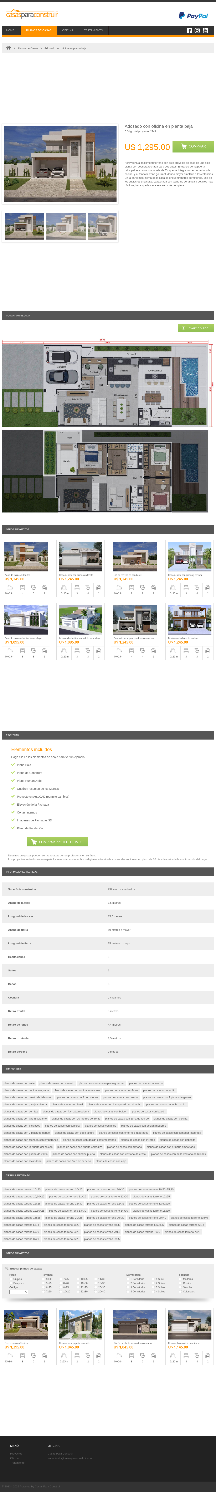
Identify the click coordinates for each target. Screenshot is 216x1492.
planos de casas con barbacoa (22, 1125)
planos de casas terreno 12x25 (151, 1196)
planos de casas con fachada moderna (65, 1111)
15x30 (99, 1283)
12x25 (82, 1287)
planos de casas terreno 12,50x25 (149, 1203)
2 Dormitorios (136, 1283)
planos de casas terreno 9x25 (102, 1239)
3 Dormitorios (136, 1287)
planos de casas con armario (57, 1083)
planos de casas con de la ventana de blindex (178, 1154)
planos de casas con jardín (159, 1090)
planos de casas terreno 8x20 (21, 1239)
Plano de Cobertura (29, 773)
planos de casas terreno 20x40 (147, 1217)
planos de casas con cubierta (62, 1125)
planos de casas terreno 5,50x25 (144, 1224)
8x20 (64, 1283)
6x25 (46, 1287)
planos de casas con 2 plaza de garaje (27, 1132)
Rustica (185, 1283)
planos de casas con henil (67, 1104)
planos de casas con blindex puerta (73, 1154)
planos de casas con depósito (177, 1139)
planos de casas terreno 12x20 (109, 1196)
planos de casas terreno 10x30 (105, 1189)
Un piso (15, 1279)
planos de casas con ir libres (138, 1139)
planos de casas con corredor (121, 1097)
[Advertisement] (108, 88)
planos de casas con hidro (100, 1125)
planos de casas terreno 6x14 (186, 1224)
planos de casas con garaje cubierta (25, 1104)
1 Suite (158, 1279)
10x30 (82, 1283)
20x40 (99, 1291)
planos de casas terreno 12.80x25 (24, 1210)
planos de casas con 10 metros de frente (76, 1118)
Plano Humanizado (29, 780)
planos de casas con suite (19, 1083)
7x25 (64, 1279)
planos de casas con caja (111, 1161)
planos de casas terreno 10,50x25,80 (151, 1189)
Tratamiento (17, 1462)
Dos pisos (16, 1283)
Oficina (14, 1458)
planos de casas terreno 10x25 (63, 1189)
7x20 (46, 1291)
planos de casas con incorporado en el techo (114, 1104)
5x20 (46, 1279)
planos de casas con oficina (121, 1090)
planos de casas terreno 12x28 (22, 1203)
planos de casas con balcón (110, 1111)
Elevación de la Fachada (33, 804)
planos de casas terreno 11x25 (67, 1196)
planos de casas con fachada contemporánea (31, 1139)
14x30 (99, 1279)
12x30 (82, 1291)
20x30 (99, 1287)
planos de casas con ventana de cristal (123, 1154)
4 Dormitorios (136, 1291)
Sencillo (185, 1287)
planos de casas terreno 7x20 (142, 1231)
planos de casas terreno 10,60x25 (24, 1196)
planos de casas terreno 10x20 (22, 1189)
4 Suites (158, 1291)
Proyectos (16, 1453)
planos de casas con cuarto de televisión (28, 1097)
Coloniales (187, 1291)
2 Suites (158, 1283)
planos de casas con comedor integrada (177, 1132)
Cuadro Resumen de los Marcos (38, 788)
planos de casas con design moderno (143, 1125)
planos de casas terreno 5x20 (61, 1224)
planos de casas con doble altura (74, 1132)
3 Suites (158, 1287)
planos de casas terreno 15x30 (151, 1210)
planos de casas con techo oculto (166, 1104)
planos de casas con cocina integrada (26, 1090)
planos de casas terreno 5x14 (21, 1224)
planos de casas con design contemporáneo (89, 1139)
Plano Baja (24, 765)
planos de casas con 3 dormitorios (77, 1097)
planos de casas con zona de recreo (127, 1118)
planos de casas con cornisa (21, 1111)
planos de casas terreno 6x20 (21, 1231)
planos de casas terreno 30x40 (189, 1217)
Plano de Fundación (30, 828)
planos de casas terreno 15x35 (22, 1217)
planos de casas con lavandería (23, 1161)
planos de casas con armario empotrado (171, 1146)
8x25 (64, 1287)
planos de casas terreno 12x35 (105, 1203)
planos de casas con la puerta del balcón (28, 1146)
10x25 (82, 1279)
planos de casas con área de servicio (68, 1161)
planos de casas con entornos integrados (123, 1132)
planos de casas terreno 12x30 (63, 1203)
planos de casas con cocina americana (77, 1090)
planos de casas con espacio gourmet (101, 1083)
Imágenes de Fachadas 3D (34, 820)
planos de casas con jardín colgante (25, 1118)
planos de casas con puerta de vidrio (26, 1154)
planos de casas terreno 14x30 (109, 1210)
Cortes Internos (27, 812)
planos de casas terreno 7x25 (182, 1231)
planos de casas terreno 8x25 (61, 1239)
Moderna (186, 1279)
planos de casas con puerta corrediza (79, 1146)
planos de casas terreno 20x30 (105, 1217)
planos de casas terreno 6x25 (61, 1231)
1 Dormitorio (135, 1279)
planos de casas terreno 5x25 (102, 1224)
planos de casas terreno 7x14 (102, 1231)
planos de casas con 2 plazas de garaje (167, 1097)
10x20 (64, 1291)
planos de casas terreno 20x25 (63, 1217)
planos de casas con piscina (170, 1118)
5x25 (46, 1283)
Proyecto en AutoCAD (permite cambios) (43, 796)
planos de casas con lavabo (146, 1083)
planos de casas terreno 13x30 (67, 1210)
